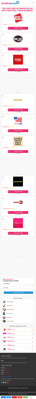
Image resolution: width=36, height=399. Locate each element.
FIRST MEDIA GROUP (9, 378)
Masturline (5, 187)
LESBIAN (19, 358)
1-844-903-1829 (18, 69)
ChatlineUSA (6, 126)
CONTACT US (6, 362)
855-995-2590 (7, 370)
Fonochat (5, 106)
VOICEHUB (3, 378)
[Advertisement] (18, 83)
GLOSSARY (20, 362)
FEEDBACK (25, 362)
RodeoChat (5, 147)
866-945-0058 (7, 374)
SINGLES (4, 358)
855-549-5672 (7, 372)
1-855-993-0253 (18, 49)
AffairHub (5, 229)
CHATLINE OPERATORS (6, 376)
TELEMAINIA (20, 378)
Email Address (18, 283)
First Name (6, 287)
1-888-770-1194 (18, 28)
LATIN (7, 358)
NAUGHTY (13, 358)
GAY (16, 358)
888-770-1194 (7, 367)
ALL (1, 358)
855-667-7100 (8, 369)
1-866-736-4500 (18, 212)
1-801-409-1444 (18, 233)
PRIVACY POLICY (15, 362)
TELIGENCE (15, 378)
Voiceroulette (6, 208)
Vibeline (5, 45)
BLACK (10, 358)
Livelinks (5, 24)
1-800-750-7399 (18, 191)
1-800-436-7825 (18, 151)
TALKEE (24, 378)
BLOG (10, 362)
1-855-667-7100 (18, 110)
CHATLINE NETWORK (30, 378)
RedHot (5, 66)
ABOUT (2, 362)
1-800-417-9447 (18, 130)
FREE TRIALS (23, 358)
